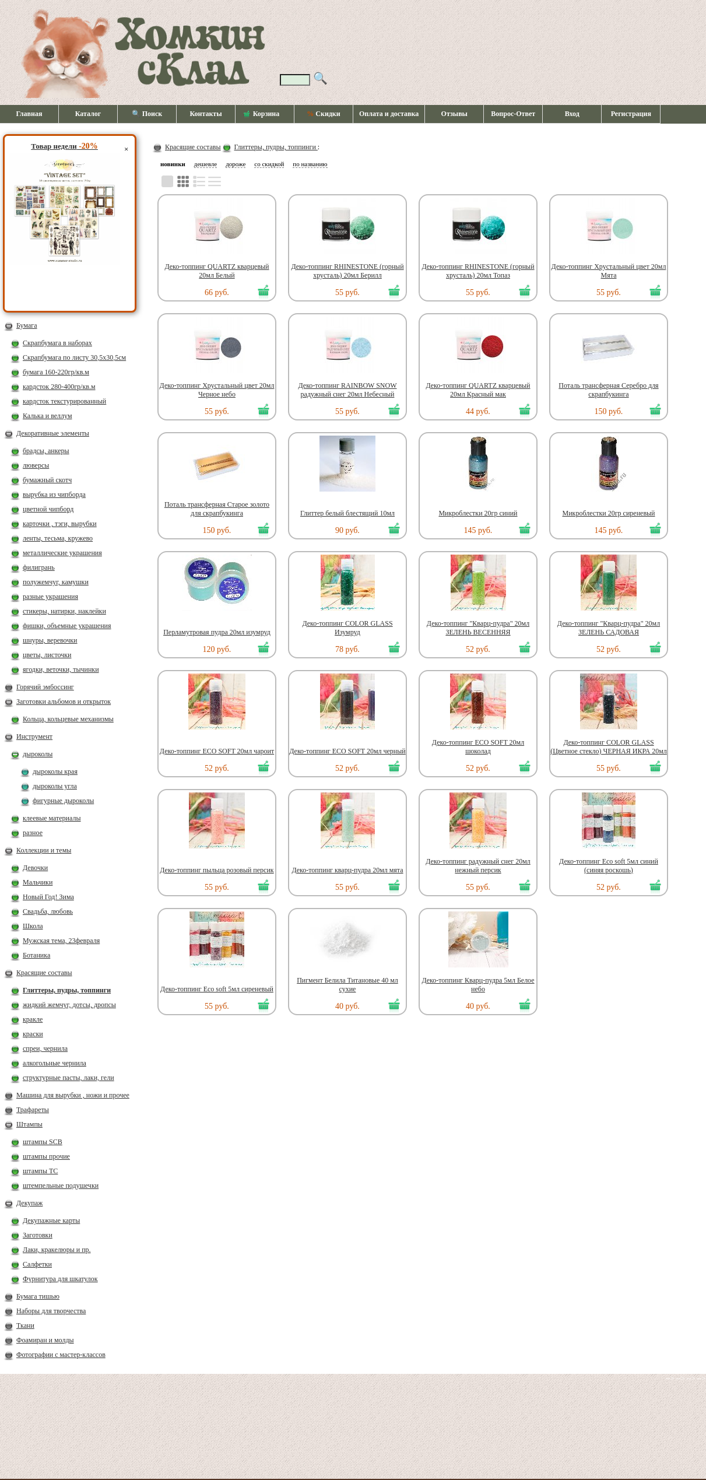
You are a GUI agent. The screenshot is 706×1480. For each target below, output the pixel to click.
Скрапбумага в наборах (57, 343)
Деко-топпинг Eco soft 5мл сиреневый (216, 989)
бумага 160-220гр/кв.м (56, 372)
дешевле (205, 163)
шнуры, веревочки (50, 640)
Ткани (25, 1325)
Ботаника (36, 955)
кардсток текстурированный (64, 401)
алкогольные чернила (54, 1063)
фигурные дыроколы (63, 801)
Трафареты (32, 1110)
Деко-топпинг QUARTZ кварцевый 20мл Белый (216, 270)
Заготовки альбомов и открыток (63, 701)
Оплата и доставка (389, 114)
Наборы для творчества (51, 1311)
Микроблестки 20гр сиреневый (608, 513)
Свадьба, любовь (48, 911)
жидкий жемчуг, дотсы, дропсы (69, 1005)
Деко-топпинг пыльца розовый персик (216, 870)
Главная (29, 114)
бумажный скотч (47, 480)
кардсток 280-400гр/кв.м (59, 387)
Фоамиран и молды (45, 1340)
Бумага (26, 325)
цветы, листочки (47, 655)
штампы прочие (46, 1156)
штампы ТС (40, 1171)
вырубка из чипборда (54, 494)
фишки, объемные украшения (67, 626)
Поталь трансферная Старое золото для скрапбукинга (216, 508)
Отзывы (454, 114)
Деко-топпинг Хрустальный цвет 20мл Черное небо (217, 389)
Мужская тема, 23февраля (61, 941)
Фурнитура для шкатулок (60, 1279)
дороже (235, 163)
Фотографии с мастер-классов (61, 1355)
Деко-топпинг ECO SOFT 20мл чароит (217, 751)
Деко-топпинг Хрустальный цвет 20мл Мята (609, 270)
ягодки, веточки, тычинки (61, 669)
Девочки (35, 868)
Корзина (262, 114)
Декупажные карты (51, 1220)
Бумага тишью (37, 1296)
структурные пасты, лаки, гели (68, 1078)
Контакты (205, 114)
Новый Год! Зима (48, 897)
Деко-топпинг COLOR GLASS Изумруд (347, 627)
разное (33, 833)
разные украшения (50, 596)
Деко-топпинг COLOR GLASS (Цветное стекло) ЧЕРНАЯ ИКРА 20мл (608, 746)
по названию (310, 163)
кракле (33, 1019)
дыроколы (37, 754)
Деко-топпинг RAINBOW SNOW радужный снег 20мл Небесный (347, 389)
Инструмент (34, 736)
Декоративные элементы (52, 433)
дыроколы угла (55, 786)
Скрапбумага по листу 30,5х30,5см (74, 357)
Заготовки (37, 1235)
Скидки (323, 114)
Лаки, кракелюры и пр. (57, 1250)
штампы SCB (42, 1142)
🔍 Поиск (147, 114)
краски (33, 1034)
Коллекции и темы (43, 850)
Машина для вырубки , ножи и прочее (72, 1095)
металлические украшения (62, 553)
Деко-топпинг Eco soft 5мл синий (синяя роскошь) (608, 865)
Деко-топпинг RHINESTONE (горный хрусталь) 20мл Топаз (478, 270)
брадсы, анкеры (46, 451)
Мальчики (37, 882)
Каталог (88, 114)
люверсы (36, 465)
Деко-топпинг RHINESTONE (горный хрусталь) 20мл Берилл (347, 270)
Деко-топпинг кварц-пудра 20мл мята (347, 870)
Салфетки (37, 1264)
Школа (33, 926)
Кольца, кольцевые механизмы (68, 719)
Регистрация (631, 114)
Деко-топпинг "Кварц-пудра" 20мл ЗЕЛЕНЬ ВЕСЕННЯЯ (478, 627)
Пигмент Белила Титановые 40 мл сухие (347, 984)
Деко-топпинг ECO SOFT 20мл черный (347, 751)
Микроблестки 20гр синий (477, 513)
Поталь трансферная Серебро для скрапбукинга (608, 389)
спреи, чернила (45, 1048)
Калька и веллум (47, 416)
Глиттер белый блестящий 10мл (347, 513)
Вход (572, 114)
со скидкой (269, 163)
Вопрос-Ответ (513, 114)
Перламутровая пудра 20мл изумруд (217, 632)
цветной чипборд (48, 509)
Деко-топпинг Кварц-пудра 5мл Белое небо (478, 984)
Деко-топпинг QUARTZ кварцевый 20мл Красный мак (478, 389)
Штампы (29, 1124)
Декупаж (29, 1203)
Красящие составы (44, 973)
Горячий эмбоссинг (45, 687)
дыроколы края (55, 771)
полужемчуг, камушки (56, 582)
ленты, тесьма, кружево (58, 538)
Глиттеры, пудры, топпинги (67, 990)
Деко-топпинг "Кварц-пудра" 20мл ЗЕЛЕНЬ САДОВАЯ (608, 627)
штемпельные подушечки (61, 1185)
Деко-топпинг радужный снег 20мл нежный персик (478, 865)
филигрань (39, 567)
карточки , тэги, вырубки (60, 524)
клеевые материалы (52, 818)
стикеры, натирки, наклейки (64, 611)
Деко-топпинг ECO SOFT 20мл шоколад (478, 746)
